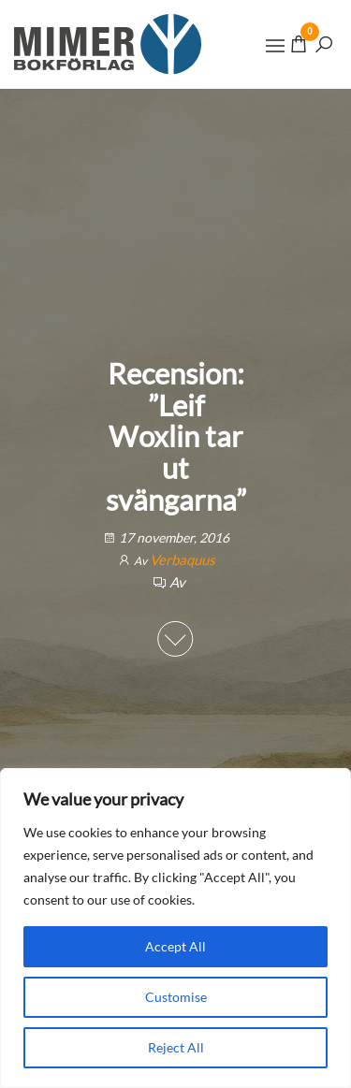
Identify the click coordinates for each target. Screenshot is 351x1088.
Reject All (176, 1047)
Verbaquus (182, 559)
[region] (175, 928)
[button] (275, 46)
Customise (176, 997)
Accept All (175, 946)
